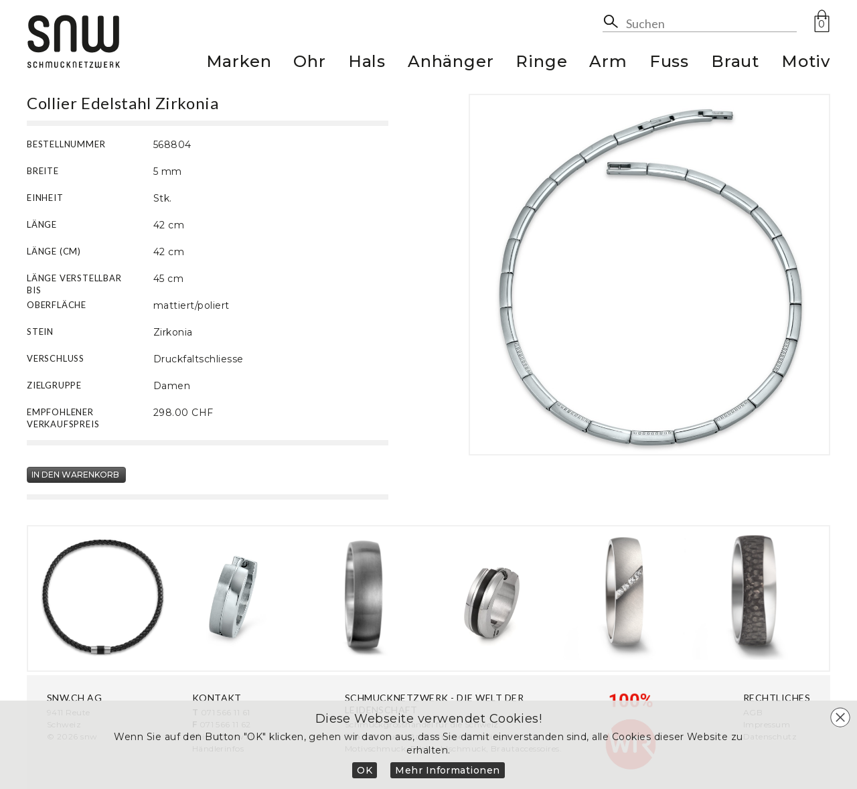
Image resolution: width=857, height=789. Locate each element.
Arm (608, 63)
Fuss (669, 63)
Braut (735, 63)
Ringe (541, 63)
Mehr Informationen (447, 770)
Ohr (309, 63)
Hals (367, 63)
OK (364, 770)
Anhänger (450, 63)
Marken (239, 63)
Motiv (805, 63)
